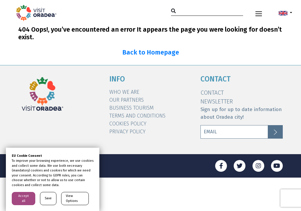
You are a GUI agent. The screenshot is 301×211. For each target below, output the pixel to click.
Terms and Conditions (137, 116)
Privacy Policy (127, 131)
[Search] (207, 11)
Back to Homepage (150, 52)
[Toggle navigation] (258, 13)
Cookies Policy (127, 123)
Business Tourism (131, 108)
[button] (285, 12)
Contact (212, 92)
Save (48, 198)
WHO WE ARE (124, 92)
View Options (72, 198)
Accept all (23, 198)
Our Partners (126, 100)
